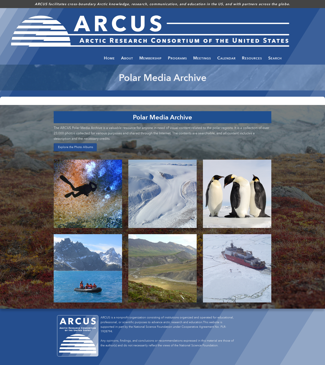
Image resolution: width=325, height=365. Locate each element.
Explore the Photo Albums (75, 147)
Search (275, 57)
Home (109, 57)
